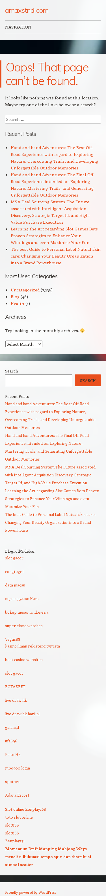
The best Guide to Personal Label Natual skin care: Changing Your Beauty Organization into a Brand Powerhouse (56, 255)
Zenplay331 (15, 840)
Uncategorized (25, 290)
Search (11, 371)
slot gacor (14, 558)
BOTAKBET (15, 686)
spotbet (12, 781)
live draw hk (16, 700)
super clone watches (24, 625)
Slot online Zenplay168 (25, 809)
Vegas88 (12, 639)
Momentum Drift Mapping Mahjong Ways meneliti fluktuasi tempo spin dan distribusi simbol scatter (48, 856)
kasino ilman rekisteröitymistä (32, 646)
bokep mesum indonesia (26, 612)
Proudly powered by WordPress (30, 892)
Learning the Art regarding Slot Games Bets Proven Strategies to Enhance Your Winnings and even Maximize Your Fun (54, 235)
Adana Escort (17, 795)
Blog (15, 296)
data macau (15, 585)
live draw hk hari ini (22, 713)
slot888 (12, 825)
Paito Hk (13, 754)
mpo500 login (17, 768)
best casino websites (24, 659)
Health (17, 303)
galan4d (12, 727)
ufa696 (11, 741)
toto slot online (19, 817)
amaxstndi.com (26, 10)
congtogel (14, 571)
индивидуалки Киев (21, 598)
